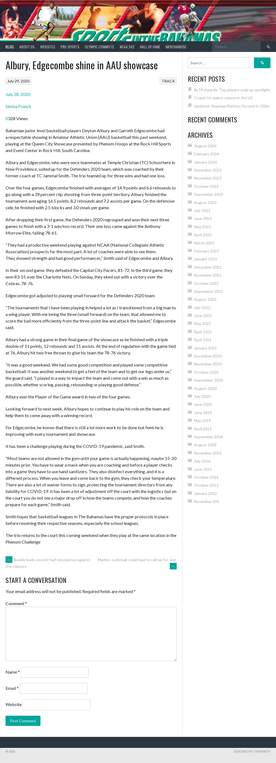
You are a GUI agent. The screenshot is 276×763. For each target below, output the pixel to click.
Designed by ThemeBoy (252, 751)
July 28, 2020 (18, 94)
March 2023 (204, 243)
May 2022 (202, 323)
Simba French (18, 106)
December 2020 (208, 356)
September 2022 (208, 291)
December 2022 (208, 267)
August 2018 (205, 444)
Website (14, 704)
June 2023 (203, 218)
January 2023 (205, 259)
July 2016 (202, 461)
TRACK (168, 81)
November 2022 (208, 275)
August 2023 (205, 202)
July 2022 (202, 307)
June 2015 (203, 469)
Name (13, 671)
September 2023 (208, 194)
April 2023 (203, 234)
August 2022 (205, 299)
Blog (10, 46)
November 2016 (208, 453)
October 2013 (206, 485)
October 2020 (206, 372)
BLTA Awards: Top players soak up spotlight (232, 89)
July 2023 (202, 210)
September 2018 (208, 436)
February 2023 (206, 251)
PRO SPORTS (70, 46)
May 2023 (202, 226)
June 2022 (203, 315)
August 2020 (205, 388)
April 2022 (203, 331)
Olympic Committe (99, 46)
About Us (27, 46)
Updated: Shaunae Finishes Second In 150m (231, 106)
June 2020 (203, 404)
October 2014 (206, 477)
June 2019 (203, 412)
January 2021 (205, 348)
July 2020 (202, 396)
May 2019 (202, 420)
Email (12, 688)
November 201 (206, 501)
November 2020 (208, 364)
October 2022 (206, 283)
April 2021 (203, 339)
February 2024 (206, 154)
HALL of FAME (150, 46)
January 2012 (205, 493)
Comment (16, 603)
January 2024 (205, 162)
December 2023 (208, 170)
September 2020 (208, 380)
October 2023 (206, 186)
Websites (47, 46)
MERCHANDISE (176, 46)
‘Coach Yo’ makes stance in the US (223, 97)
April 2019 (203, 428)
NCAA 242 (127, 46)
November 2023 (208, 178)
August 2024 (205, 146)
